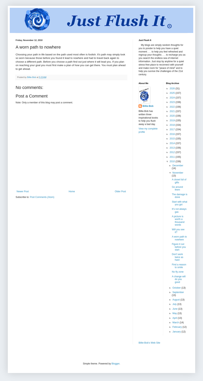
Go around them (177, 188)
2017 (172, 129)
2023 (172, 102)
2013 (172, 147)
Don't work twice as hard (177, 257)
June (175, 308)
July (174, 304)
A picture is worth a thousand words (178, 220)
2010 (172, 161)
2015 (172, 138)
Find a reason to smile (179, 266)
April (175, 318)
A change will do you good (178, 279)
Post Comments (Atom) (42, 197)
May (174, 313)
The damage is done (179, 195)
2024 (172, 97)
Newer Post (23, 191)
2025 (172, 93)
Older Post (120, 191)
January (176, 331)
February (177, 327)
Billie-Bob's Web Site (149, 342)
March (176, 322)
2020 (172, 115)
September (178, 292)
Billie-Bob (147, 106)
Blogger (115, 363)
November (177, 172)
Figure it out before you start (179, 247)
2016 (172, 134)
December (177, 165)
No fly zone (177, 271)
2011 (172, 157)
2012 (172, 152)
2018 (172, 125)
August (176, 299)
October (176, 287)
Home (72, 191)
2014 (172, 143)
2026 (172, 88)
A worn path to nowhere (179, 238)
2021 (172, 111)
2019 (172, 120)
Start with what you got (179, 203)
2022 (172, 106)
